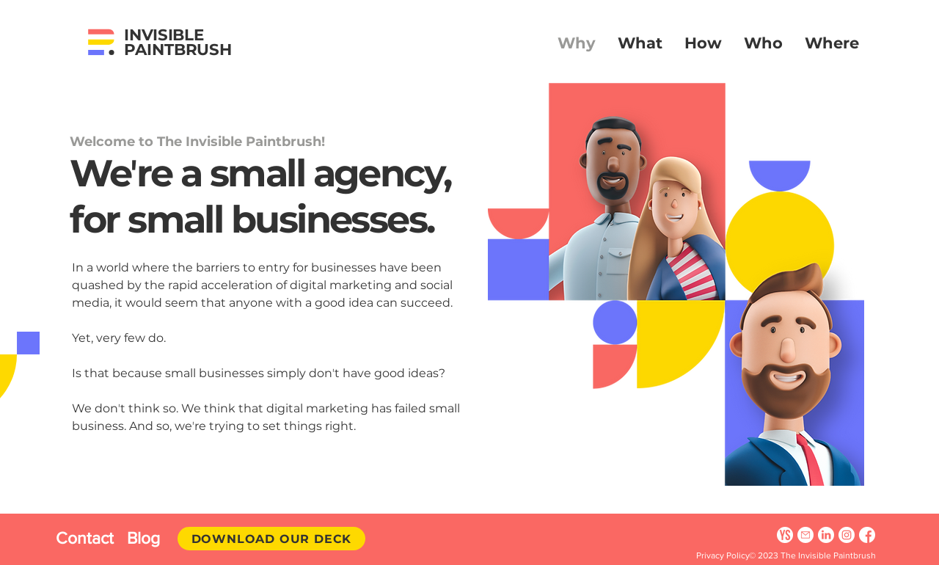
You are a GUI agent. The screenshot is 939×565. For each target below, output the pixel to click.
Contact (91, 538)
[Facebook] (867, 535)
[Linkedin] (826, 535)
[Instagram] (846, 535)
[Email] (805, 535)
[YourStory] (785, 535)
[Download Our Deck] (271, 538)
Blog (143, 538)
